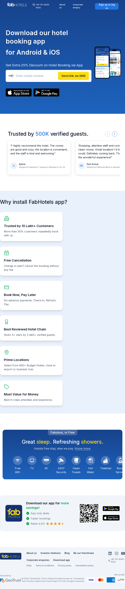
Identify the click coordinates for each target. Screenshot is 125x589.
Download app (61, 560)
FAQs (29, 565)
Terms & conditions (45, 565)
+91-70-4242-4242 (41, 6)
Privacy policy (64, 565)
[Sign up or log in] (106, 6)
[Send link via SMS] (73, 76)
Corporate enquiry (78, 6)
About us (62, 6)
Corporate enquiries (38, 560)
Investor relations (51, 553)
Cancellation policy (84, 565)
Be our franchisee (84, 553)
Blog (67, 553)
